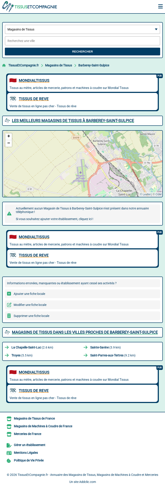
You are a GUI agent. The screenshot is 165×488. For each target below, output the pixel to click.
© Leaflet (145, 194)
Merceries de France (27, 434)
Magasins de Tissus (58, 65)
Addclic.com (87, 482)
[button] (8, 136)
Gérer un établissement (29, 445)
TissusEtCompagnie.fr (23, 65)
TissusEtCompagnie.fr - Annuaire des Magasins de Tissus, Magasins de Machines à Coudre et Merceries (88, 475)
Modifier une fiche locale (30, 305)
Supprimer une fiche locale (31, 316)
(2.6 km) (32, 347)
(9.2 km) (113, 355)
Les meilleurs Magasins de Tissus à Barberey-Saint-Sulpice (73, 120)
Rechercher (82, 51)
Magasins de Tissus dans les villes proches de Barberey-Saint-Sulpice (85, 332)
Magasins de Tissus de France (34, 418)
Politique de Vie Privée (29, 460)
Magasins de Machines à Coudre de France (43, 426)
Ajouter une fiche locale (29, 294)
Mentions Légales (26, 452)
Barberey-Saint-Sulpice (93, 65)
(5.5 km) (22, 355)
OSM (158, 194)
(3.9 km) (105, 347)
